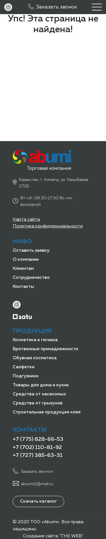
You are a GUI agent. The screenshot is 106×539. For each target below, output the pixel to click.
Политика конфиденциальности (48, 226)
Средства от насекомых (39, 394)
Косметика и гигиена (35, 340)
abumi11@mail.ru (37, 484)
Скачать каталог (38, 501)
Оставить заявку (31, 250)
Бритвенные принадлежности (45, 349)
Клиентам (23, 268)
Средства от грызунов (37, 403)
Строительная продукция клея (47, 412)
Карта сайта (26, 219)
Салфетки (23, 367)
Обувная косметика (35, 358)
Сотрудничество (31, 277)
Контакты (23, 286)
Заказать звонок (56, 7)
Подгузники (25, 376)
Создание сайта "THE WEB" (53, 536)
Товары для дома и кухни (41, 385)
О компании (26, 259)
